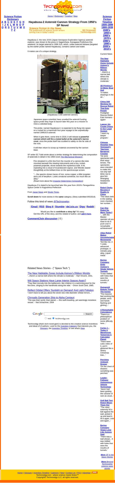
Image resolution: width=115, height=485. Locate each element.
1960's (106, 35)
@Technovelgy (61, 201)
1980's (106, 41)
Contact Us (70, 473)
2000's (106, 46)
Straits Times (53, 192)
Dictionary (59, 16)
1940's (106, 30)
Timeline (68, 16)
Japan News (38, 192)
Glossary (44, 328)
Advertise (86, 473)
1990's (107, 43)
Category (55, 473)
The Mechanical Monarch (71, 157)
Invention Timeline (60, 328)
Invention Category (69, 326)
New (75, 16)
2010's (107, 49)
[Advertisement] (13, 79)
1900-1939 (107, 27)
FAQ (79, 473)
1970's (107, 38)
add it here (86, 214)
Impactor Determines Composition (68, 181)
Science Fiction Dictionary (13, 18)
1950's (107, 33)
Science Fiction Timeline (107, 19)
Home (50, 16)
